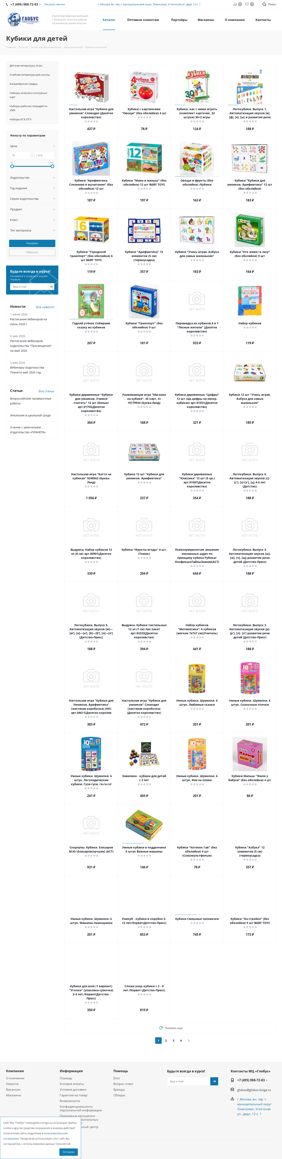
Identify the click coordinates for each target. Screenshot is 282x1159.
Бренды (119, 1089)
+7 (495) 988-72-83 (251, 1080)
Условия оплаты (72, 1084)
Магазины (13, 1095)
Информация (71, 1071)
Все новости (45, 307)
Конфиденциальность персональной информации (81, 1108)
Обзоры (119, 1095)
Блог (116, 1078)
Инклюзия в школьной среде (30, 415)
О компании (15, 1078)
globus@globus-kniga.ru (254, 1090)
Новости (12, 1084)
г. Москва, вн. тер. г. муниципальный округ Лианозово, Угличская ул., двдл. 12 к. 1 (149, 4)
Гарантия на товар (73, 1095)
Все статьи (46, 391)
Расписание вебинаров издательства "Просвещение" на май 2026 (31, 346)
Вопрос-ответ (123, 1084)
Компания (15, 1071)
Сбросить (32, 252)
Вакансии (13, 1089)
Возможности (70, 1101)
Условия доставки (73, 1089)
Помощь (66, 1078)
